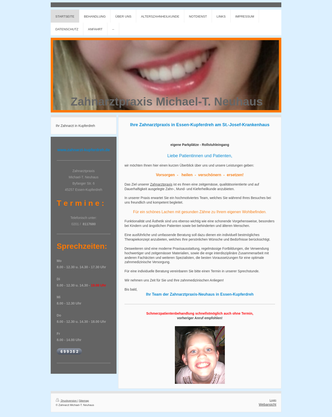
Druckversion (66, 400)
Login (273, 400)
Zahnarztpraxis (161, 184)
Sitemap (84, 400)
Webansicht (267, 404)
